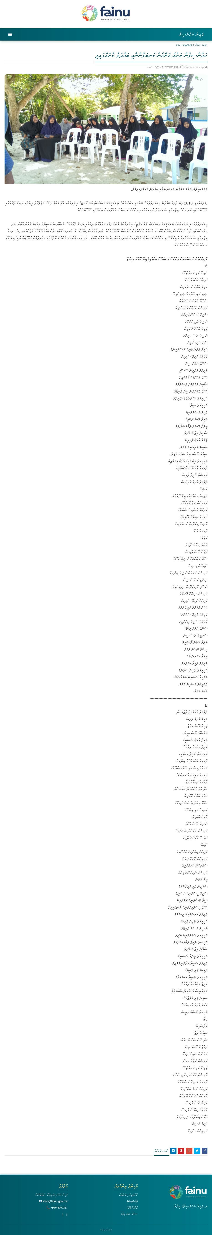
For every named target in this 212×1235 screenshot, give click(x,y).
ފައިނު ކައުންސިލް (191, 34)
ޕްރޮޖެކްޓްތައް (132, 1207)
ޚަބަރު (178, 45)
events (187, 45)
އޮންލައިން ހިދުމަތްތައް (128, 1194)
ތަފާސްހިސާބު (132, 1201)
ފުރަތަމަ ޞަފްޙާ (201, 45)
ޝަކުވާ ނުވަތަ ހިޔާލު (129, 1214)
